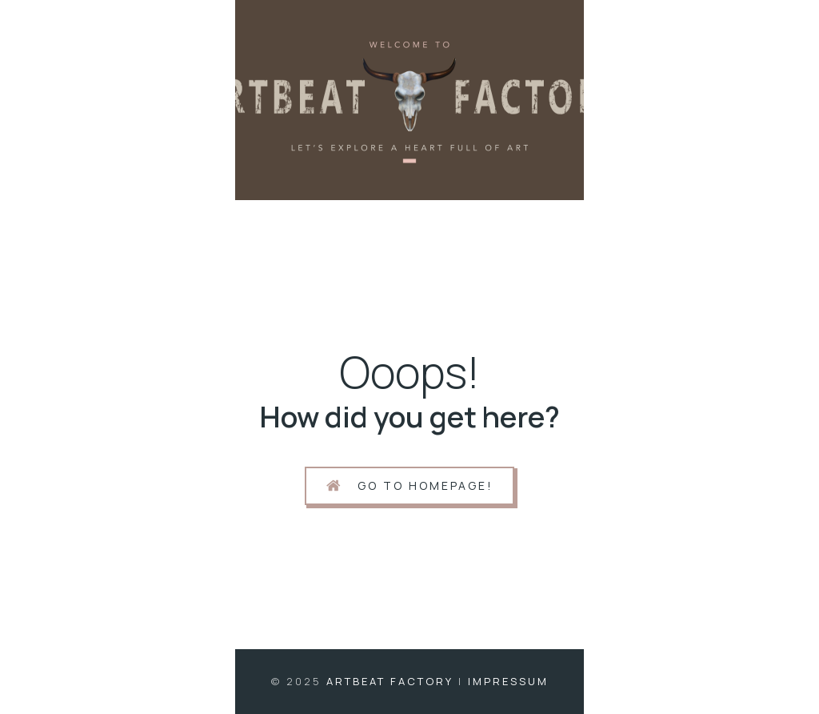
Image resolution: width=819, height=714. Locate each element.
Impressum (508, 681)
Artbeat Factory (389, 681)
